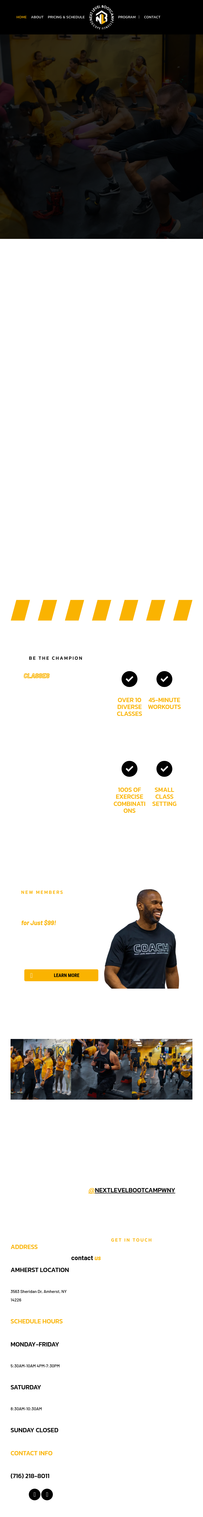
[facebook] (34, 1495)
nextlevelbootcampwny (135, 1190)
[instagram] (47, 1495)
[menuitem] (21, 17)
